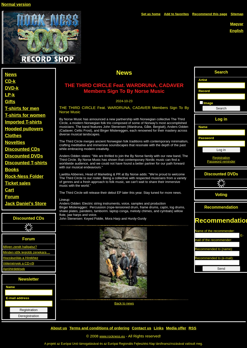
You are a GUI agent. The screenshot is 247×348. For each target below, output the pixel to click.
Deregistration (28, 316)
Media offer (176, 328)
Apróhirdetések (14, 269)
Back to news (124, 303)
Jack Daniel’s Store (25, 203)
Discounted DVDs (24, 156)
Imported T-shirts (23, 122)
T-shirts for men (22, 108)
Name (10, 287)
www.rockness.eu (112, 336)
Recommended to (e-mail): (214, 258)
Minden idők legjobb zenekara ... (26, 252)
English (236, 30)
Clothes (13, 135)
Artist (203, 80)
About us (59, 328)
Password (206, 138)
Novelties (15, 142)
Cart (9, 189)
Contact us (141, 328)
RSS (192, 328)
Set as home (151, 14)
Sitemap (237, 14)
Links (159, 328)
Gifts (10, 101)
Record (204, 91)
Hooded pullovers (24, 128)
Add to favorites (176, 14)
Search (221, 108)
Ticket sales (18, 183)
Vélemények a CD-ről (18, 263)
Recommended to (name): (214, 249)
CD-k (10, 81)
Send (221, 268)
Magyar (236, 24)
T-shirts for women (25, 115)
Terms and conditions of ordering (99, 328)
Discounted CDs (22, 149)
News (11, 74)
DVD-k (12, 88)
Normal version (16, 4)
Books (12, 169)
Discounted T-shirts (26, 162)
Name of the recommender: (215, 231)
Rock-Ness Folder (24, 176)
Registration (29, 310)
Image (206, 103)
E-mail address (17, 298)
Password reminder (221, 161)
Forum (12, 196)
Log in (221, 150)
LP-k (10, 94)
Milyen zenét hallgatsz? (20, 247)
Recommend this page (209, 14)
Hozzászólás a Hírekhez (20, 258)
